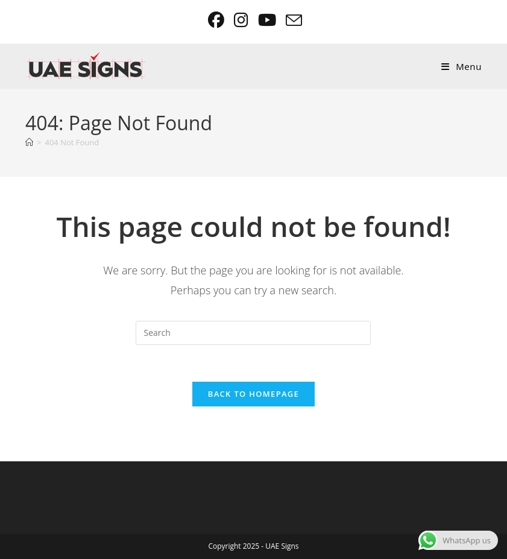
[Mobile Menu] (461, 66)
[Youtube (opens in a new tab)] (268, 20)
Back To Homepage (253, 393)
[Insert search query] (253, 333)
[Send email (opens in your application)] (292, 20)
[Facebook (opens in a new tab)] (217, 20)
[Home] (29, 142)
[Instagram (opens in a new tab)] (242, 20)
